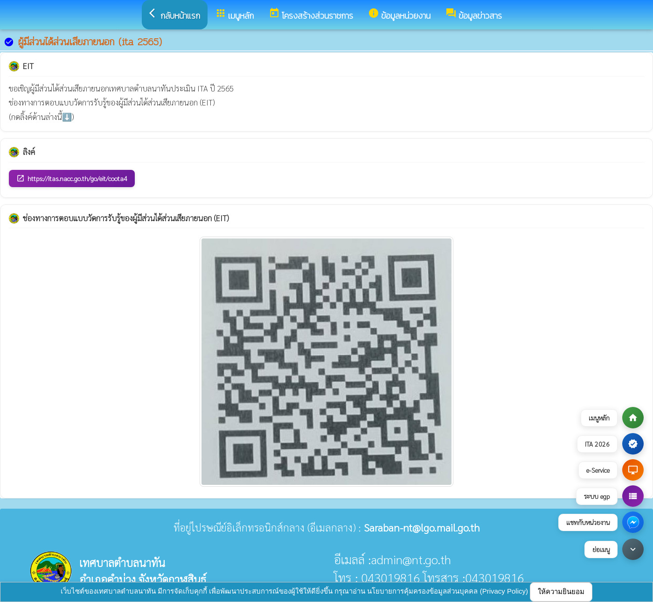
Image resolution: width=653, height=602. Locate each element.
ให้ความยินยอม (561, 591)
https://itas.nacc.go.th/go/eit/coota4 (71, 178)
